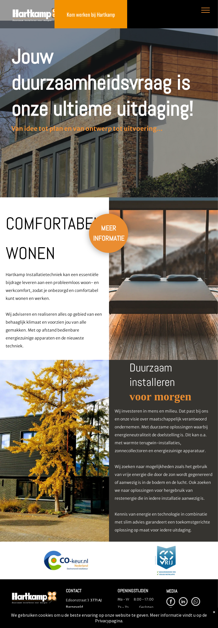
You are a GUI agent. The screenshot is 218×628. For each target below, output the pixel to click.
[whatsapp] (195, 602)
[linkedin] (183, 602)
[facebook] (170, 602)
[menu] (205, 10)
